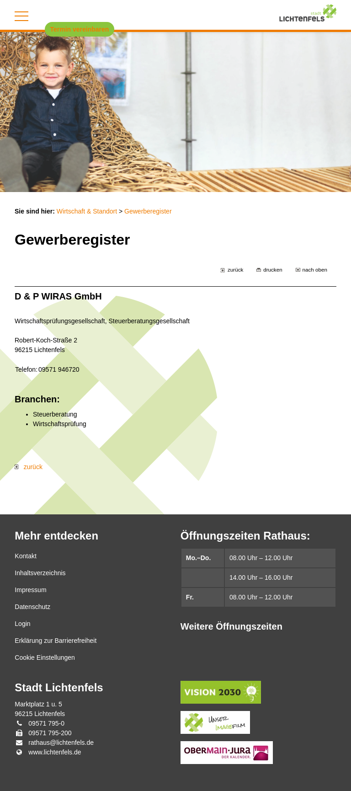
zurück (235, 270)
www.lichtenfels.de (54, 752)
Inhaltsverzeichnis (40, 573)
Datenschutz (32, 606)
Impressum (30, 589)
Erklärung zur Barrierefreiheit (55, 640)
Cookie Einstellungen (45, 657)
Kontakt (25, 556)
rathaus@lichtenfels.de (61, 742)
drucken (272, 270)
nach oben (315, 270)
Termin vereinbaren (79, 29)
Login (22, 623)
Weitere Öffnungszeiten (231, 626)
